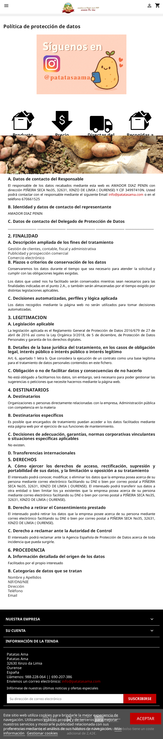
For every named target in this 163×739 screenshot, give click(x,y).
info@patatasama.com (126, 194)
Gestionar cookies (42, 733)
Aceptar (145, 718)
